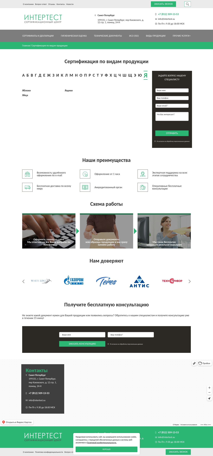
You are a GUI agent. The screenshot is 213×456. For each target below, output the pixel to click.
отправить (172, 133)
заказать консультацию (82, 343)
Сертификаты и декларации (38, 35)
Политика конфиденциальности (49, 452)
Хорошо (106, 449)
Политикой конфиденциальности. (102, 442)
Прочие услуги (182, 35)
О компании (28, 4)
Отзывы (51, 4)
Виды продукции (156, 35)
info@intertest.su (166, 19)
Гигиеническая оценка (74, 35)
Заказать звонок (163, 4)
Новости (70, 4)
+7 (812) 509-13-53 (168, 14)
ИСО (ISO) (134, 35)
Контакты (61, 4)
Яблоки (26, 90)
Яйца (25, 95)
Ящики (69, 90)
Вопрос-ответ (41, 4)
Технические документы (108, 35)
